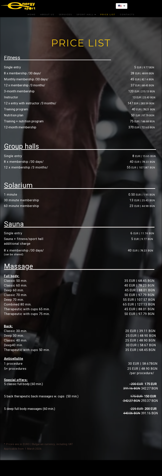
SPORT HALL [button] (86, 14)
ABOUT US (47, 14)
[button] (121, 6)
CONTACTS (127, 14)
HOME (32, 14)
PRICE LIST (107, 14)
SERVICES (65, 14)
